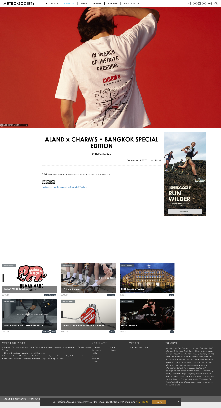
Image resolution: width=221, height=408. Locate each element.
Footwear (111, 295)
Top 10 (55, 359)
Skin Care (183, 376)
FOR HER (112, 3)
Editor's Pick (182, 368)
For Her (5, 350)
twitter (95, 353)
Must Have (27, 359)
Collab (82, 174)
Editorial (129, 3)
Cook (191, 351)
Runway (16, 347)
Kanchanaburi (184, 348)
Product (184, 379)
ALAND (91, 174)
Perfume (170, 385)
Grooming (15, 353)
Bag (172, 331)
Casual (191, 368)
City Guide (46, 359)
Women (202, 354)
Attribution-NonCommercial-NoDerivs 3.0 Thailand (65, 187)
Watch (169, 382)
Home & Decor (58, 356)
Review (169, 354)
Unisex (203, 351)
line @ (113, 347)
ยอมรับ (159, 402)
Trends (199, 373)
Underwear (199, 359)
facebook (96, 347)
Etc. (182, 354)
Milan (210, 351)
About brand (84, 347)
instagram (96, 350)
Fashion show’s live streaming (65, 347)
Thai (185, 351)
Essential (36, 359)
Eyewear (199, 365)
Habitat (208, 362)
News (46, 295)
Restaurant (200, 368)
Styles (183, 371)
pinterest (96, 356)
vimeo (113, 350)
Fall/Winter (207, 371)
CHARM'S (103, 174)
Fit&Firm (192, 376)
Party (188, 357)
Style (84, 3)
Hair (206, 357)
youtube (95, 359)
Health (198, 379)
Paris (194, 362)
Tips (204, 376)
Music (180, 365)
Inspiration (25, 353)
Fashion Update (57, 174)
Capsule (198, 371)
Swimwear (178, 351)
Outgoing (204, 348)
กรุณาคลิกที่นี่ (142, 402)
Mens (186, 365)
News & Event (77, 356)
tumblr (95, 361)
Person (173, 348)
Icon (33, 353)
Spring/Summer (173, 371)
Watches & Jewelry (44, 347)
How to (15, 356)
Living (177, 385)
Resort (177, 354)
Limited (72, 174)
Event (191, 379)
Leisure (97, 3)
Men (168, 373)
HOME (54, 3)
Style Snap (41, 353)
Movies (187, 362)
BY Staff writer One (101, 154)
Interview (181, 359)
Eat (167, 348)
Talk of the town (178, 357)
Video (62, 359)
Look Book (178, 362)
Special (189, 359)
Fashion (69, 3)
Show (191, 365)
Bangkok (209, 359)
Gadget (187, 382)
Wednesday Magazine (139, 347)
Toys (67, 356)
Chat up (53, 295)
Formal (195, 357)
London (195, 348)
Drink (199, 376)
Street (195, 354)
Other (197, 351)
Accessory (176, 373)
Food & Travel (25, 356)
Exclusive (17, 359)
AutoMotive (207, 382)
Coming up (171, 365)
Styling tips (207, 379)
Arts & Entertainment (41, 356)
